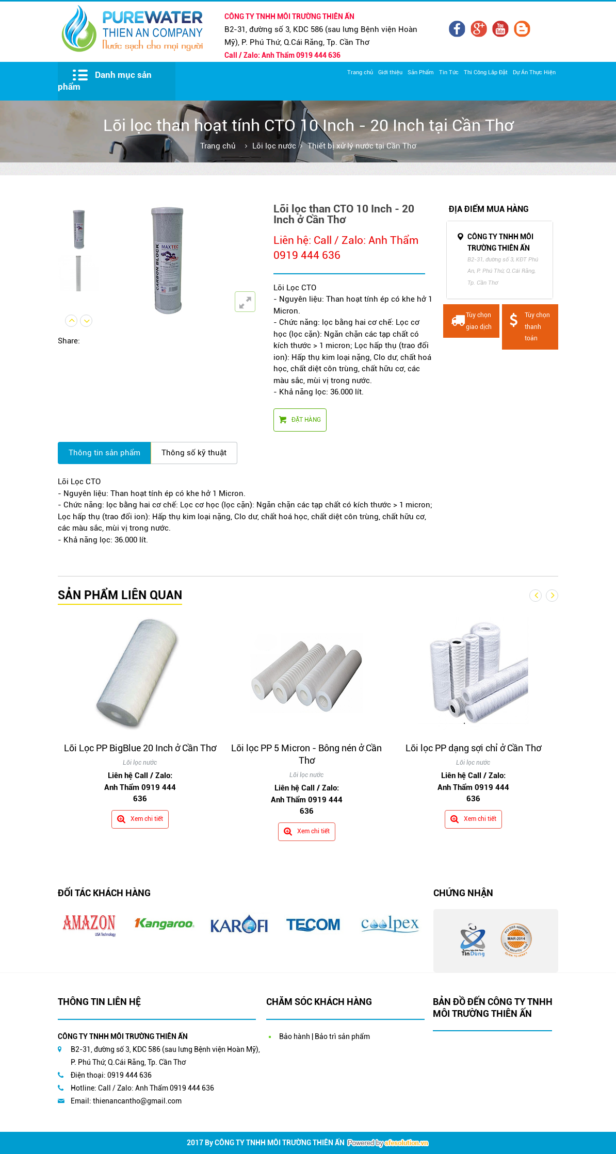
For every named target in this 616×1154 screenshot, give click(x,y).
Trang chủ (360, 72)
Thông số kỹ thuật (193, 452)
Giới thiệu (390, 72)
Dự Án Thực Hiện (534, 72)
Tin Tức (449, 72)
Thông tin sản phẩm (104, 452)
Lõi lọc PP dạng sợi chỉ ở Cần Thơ (473, 748)
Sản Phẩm (421, 72)
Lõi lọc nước (274, 146)
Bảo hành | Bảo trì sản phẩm (324, 1036)
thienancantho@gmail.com (137, 1101)
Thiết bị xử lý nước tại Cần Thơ (361, 146)
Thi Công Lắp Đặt (486, 72)
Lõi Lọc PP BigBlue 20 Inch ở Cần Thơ (140, 748)
